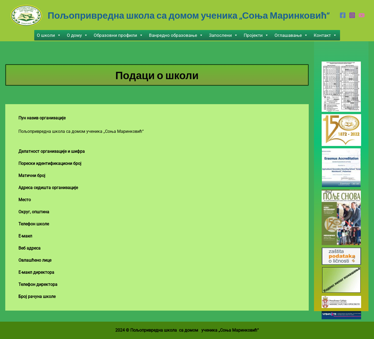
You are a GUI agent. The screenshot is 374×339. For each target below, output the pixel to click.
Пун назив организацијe (42, 117)
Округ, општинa (33, 211)
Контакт (325, 35)
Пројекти (256, 35)
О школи (49, 35)
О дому (77, 35)
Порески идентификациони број (49, 163)
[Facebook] (343, 15)
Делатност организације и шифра (51, 151)
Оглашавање (291, 35)
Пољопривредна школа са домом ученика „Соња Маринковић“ (189, 15)
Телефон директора (37, 284)
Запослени (223, 35)
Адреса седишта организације (48, 187)
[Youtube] (361, 15)
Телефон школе (33, 223)
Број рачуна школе (37, 296)
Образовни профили (118, 35)
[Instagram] (352, 15)
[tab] (157, 118)
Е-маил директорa (36, 272)
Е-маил (25, 236)
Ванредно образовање (176, 35)
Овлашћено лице (34, 260)
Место (24, 199)
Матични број (31, 175)
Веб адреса (29, 248)
